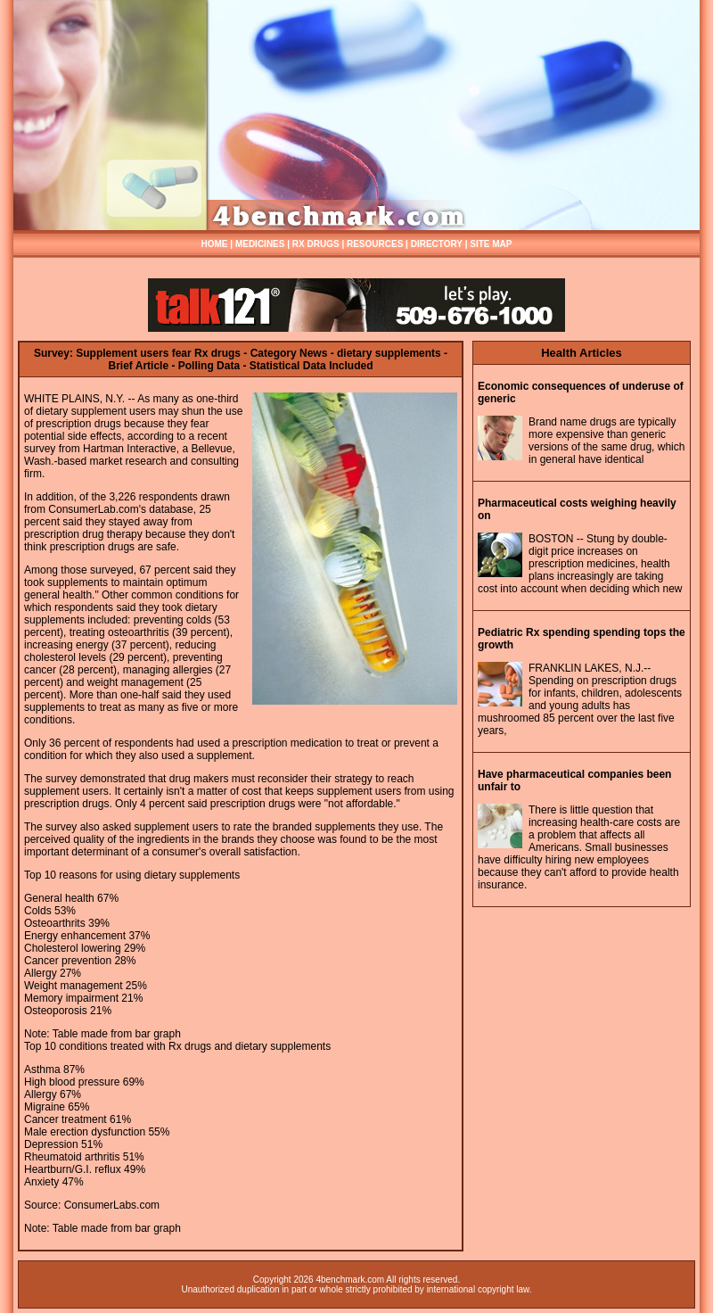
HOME (214, 244)
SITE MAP (491, 244)
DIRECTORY (437, 244)
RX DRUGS (316, 244)
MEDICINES (260, 244)
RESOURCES (375, 244)
